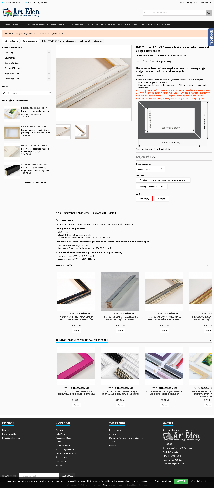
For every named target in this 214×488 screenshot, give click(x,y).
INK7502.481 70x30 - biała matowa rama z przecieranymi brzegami (35, 145)
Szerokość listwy (12, 63)
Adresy (112, 441)
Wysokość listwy (12, 68)
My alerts (113, 445)
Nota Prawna (61, 434)
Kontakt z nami (62, 457)
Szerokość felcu (12, 78)
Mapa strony (61, 461)
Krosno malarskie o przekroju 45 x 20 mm (148, 24)
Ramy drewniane (13, 24)
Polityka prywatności (65, 449)
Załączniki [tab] (99, 212)
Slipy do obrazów (110, 24)
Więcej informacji (198, 481)
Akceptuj (181, 481)
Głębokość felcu (12, 73)
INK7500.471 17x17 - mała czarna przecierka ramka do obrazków (76, 318)
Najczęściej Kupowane (15, 100)
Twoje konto (117, 423)
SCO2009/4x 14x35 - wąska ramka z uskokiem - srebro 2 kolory (164, 392)
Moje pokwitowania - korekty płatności (126, 437)
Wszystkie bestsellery (38, 182)
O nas (58, 441)
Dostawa (59, 430)
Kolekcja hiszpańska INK (175, 55)
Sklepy (59, 465)
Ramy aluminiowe (36, 24)
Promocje (6, 430)
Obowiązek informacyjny (67, 453)
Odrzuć (106, 485)
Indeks (139, 55)
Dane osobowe (116, 430)
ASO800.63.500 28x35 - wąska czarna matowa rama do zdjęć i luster (35, 164)
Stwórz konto (205, 2)
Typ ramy (9, 52)
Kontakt (168, 423)
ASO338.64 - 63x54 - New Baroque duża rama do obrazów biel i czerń (120, 392)
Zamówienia (114, 434)
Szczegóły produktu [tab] (76, 212)
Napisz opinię (165, 61)
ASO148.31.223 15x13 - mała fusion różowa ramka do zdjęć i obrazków (76, 392)
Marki (5, 86)
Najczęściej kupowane (12, 437)
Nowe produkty (9, 434)
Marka (161, 55)
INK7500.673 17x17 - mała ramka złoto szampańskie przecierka (164, 318)
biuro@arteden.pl (42, 2)
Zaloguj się (190, 2)
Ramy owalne (58, 24)
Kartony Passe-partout (83, 24)
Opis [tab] (58, 212)
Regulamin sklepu (63, 437)
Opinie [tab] (112, 212)
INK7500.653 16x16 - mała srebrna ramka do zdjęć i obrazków (120, 318)
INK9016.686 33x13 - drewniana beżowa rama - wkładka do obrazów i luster (35, 108)
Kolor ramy (10, 57)
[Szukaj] (177, 13)
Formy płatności (63, 445)
